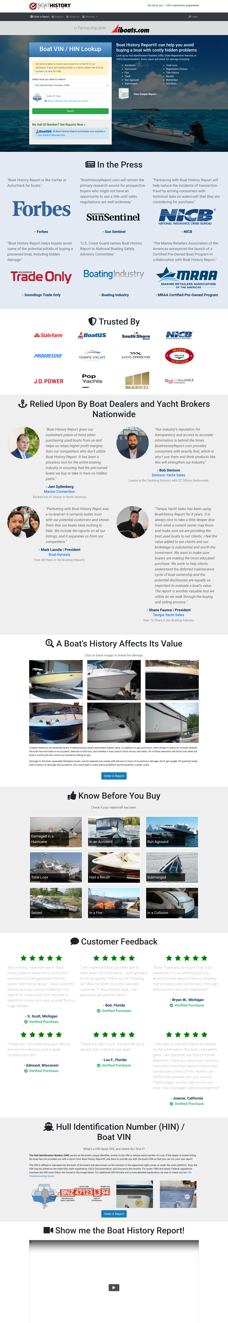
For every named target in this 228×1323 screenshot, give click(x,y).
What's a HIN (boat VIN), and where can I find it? (66, 101)
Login (193, 16)
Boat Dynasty (59, 554)
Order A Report (114, 776)
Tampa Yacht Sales (168, 615)
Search (70, 111)
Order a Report (39, 16)
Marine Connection (59, 491)
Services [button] (88, 16)
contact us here (43, 71)
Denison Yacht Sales (168, 475)
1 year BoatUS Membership (50, 135)
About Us (72, 16)
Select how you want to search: (49, 79)
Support (57, 16)
